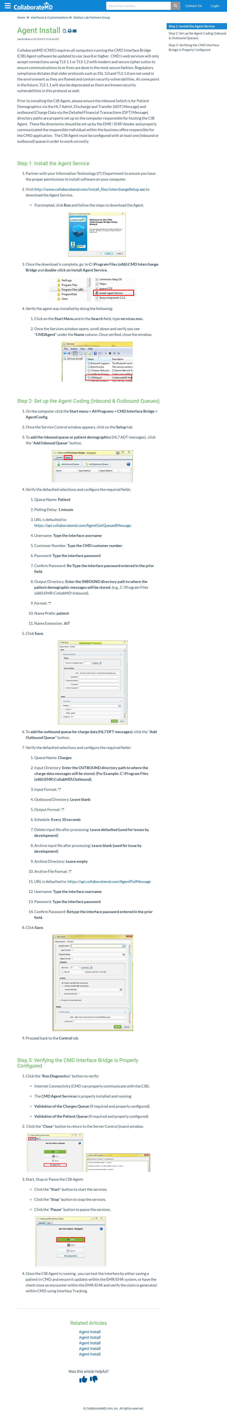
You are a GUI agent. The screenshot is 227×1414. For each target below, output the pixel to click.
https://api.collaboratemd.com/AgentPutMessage (109, 881)
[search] (138, 5)
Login (215, 6)
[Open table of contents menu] (8, 5)
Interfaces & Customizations (49, 17)
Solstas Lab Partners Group (91, 17)
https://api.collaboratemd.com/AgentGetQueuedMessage (82, 525)
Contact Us (193, 6)
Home (21, 17)
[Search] (176, 5)
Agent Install (89, 1332)
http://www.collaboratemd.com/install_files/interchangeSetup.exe (89, 189)
